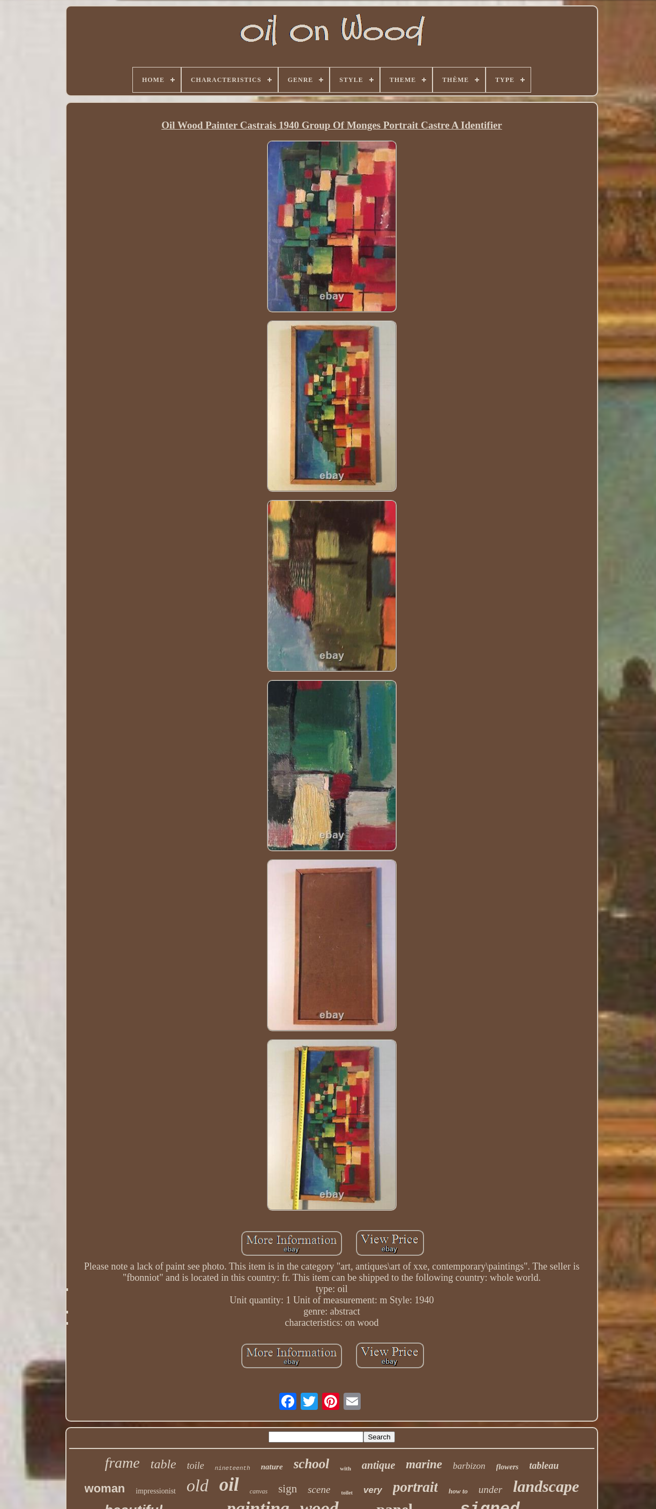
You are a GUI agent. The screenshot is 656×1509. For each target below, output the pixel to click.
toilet (347, 1493)
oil (229, 1484)
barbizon (469, 1466)
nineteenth (232, 1468)
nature (272, 1466)
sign (287, 1488)
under (490, 1489)
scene (319, 1489)
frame (122, 1462)
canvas (258, 1491)
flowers (507, 1467)
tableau (544, 1465)
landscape (546, 1486)
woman (105, 1488)
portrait (415, 1487)
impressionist (156, 1491)
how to (458, 1491)
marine (424, 1464)
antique (378, 1465)
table (163, 1464)
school (312, 1464)
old (197, 1485)
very (372, 1490)
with (345, 1468)
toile (195, 1465)
